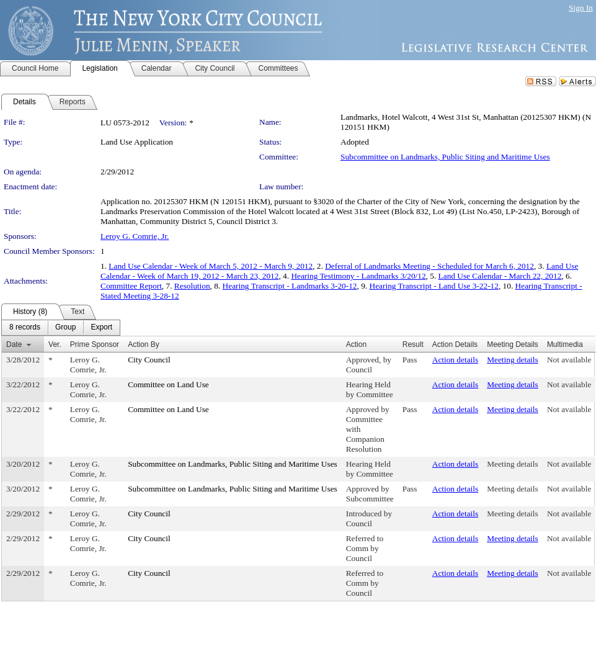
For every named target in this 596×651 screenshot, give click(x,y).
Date (14, 344)
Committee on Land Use (168, 384)
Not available (569, 359)
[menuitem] (25, 327)
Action (356, 344)
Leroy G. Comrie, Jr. (134, 236)
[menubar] (60, 328)
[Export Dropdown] (101, 327)
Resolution (192, 285)
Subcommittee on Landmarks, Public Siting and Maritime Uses (445, 156)
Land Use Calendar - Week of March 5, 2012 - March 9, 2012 (211, 266)
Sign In (581, 7)
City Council (149, 359)
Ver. (54, 344)
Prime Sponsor (94, 344)
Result (413, 344)
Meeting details (512, 359)
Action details (455, 359)
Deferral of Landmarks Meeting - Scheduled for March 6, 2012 (429, 266)
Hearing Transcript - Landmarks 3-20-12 (290, 285)
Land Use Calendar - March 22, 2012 (500, 276)
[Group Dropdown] (65, 327)
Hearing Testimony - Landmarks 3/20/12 (358, 276)
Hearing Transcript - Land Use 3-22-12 (434, 285)
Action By (143, 344)
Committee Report (131, 285)
